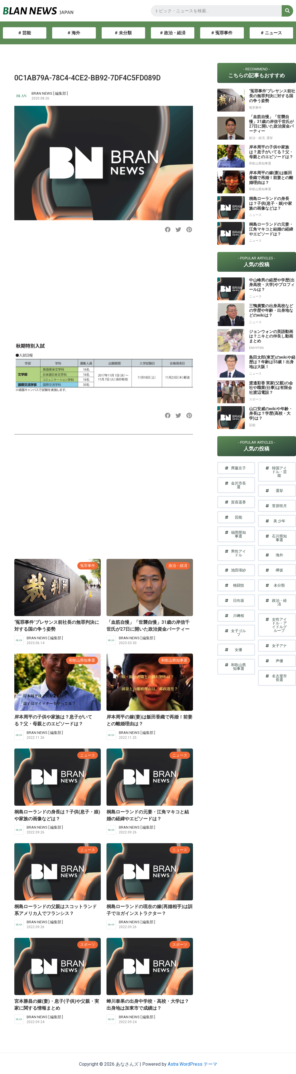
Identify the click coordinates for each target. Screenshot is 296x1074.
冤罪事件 (87, 565)
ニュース (87, 755)
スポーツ (87, 944)
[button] (168, 230)
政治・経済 (178, 565)
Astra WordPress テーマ (192, 1064)
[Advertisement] (102, 287)
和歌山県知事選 (82, 660)
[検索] (287, 11)
